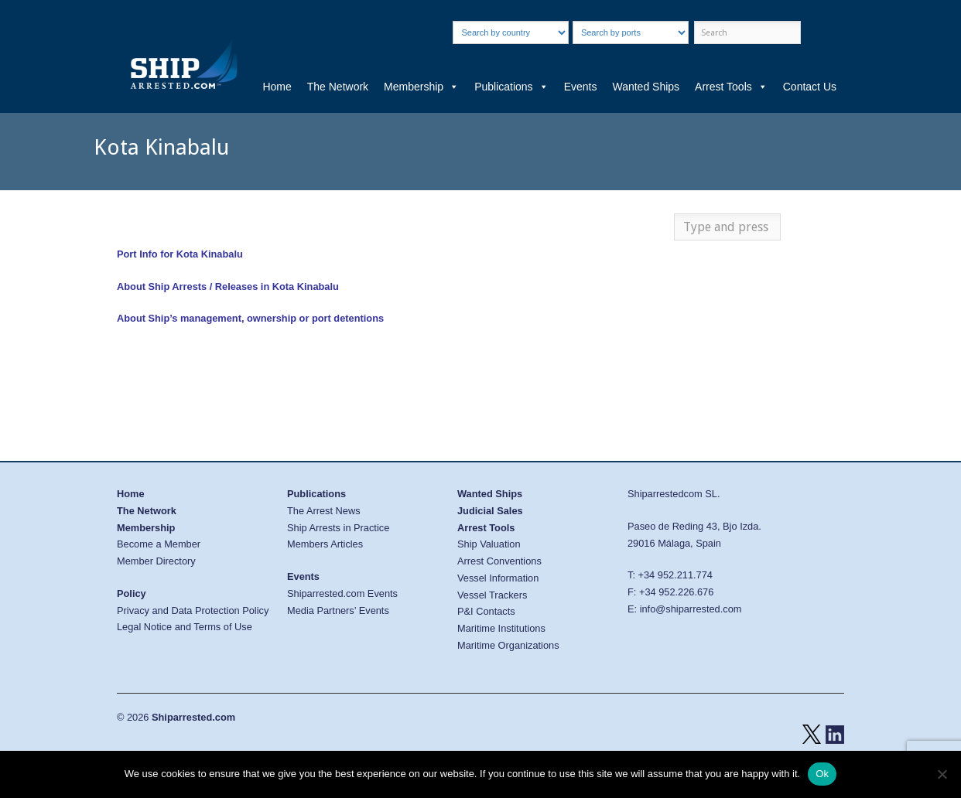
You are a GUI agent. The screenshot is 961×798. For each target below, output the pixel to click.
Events (580, 86)
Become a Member (158, 544)
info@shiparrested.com (691, 609)
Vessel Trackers (492, 595)
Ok (822, 773)
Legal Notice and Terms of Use (184, 627)
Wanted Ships (645, 86)
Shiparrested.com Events (342, 593)
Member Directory (156, 561)
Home (276, 86)
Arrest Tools (731, 86)
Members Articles (325, 544)
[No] (941, 774)
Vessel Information (498, 578)
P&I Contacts (486, 611)
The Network (337, 86)
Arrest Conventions (499, 561)
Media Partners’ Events (338, 610)
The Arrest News (324, 511)
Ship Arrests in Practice (338, 528)
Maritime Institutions (501, 628)
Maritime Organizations (508, 645)
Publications (511, 86)
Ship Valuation (489, 544)
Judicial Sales (490, 511)
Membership (421, 86)
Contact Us (809, 86)
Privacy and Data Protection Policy (192, 610)
